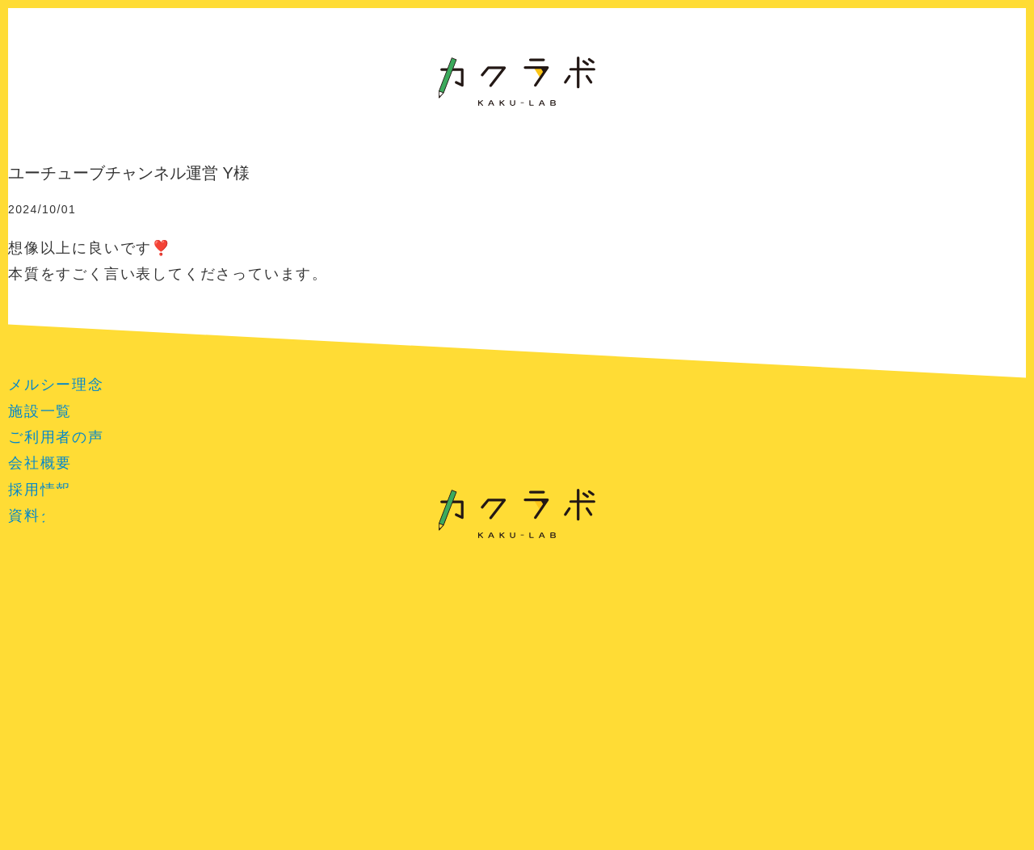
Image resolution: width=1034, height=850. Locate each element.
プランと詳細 (111, 512)
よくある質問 (816, 512)
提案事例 (325, 512)
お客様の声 (218, 512)
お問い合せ (922, 512)
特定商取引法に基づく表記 (517, 596)
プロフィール (708, 512)
